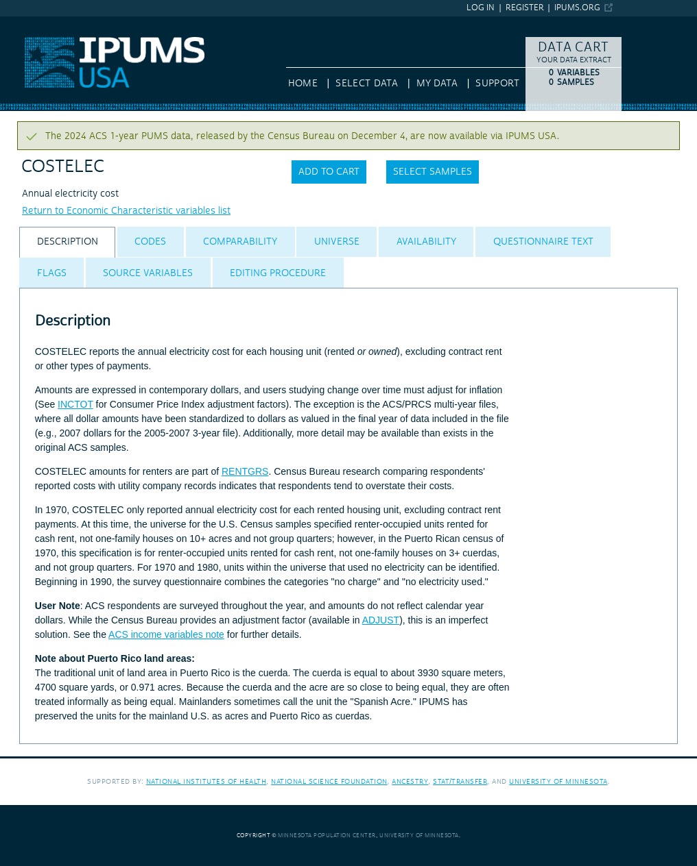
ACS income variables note (166, 634)
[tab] (67, 242)
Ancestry (410, 781)
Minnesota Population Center (327, 835)
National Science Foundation (329, 781)
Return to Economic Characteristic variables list (126, 211)
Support (497, 83)
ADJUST (380, 620)
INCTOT (75, 404)
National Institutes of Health (206, 781)
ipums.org (577, 8)
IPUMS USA (25, 22)
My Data (437, 83)
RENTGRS (245, 471)
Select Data (366, 83)
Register (525, 8)
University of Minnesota (558, 781)
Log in (480, 8)
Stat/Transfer (460, 781)
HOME (303, 83)
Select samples (432, 172)
